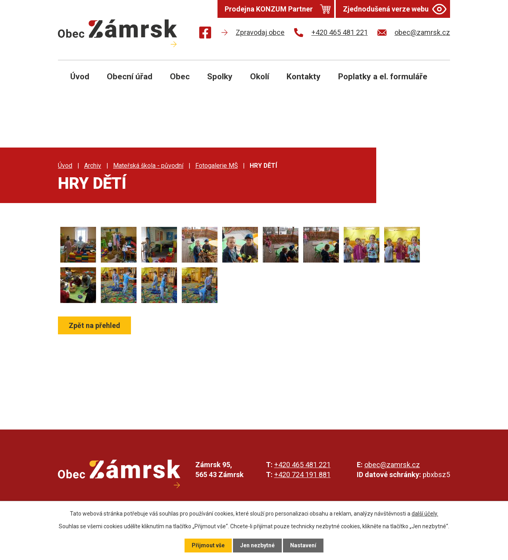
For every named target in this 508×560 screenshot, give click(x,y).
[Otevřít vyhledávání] (435, 82)
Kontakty (304, 76)
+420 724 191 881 (302, 474)
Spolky (220, 76)
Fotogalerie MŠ (216, 165)
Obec (180, 76)
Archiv (92, 165)
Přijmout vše (208, 545)
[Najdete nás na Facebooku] (205, 34)
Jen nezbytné (257, 545)
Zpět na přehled (94, 325)
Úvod (79, 76)
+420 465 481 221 (302, 464)
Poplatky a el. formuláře (382, 76)
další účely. (425, 513)
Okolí (259, 76)
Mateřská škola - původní (148, 165)
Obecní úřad (129, 76)
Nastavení (303, 545)
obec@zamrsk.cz (392, 464)
